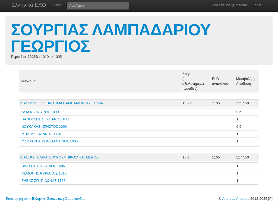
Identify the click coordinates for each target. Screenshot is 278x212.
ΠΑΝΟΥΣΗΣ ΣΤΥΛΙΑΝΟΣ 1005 (45, 119)
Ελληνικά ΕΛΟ (28, 5)
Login (256, 5)
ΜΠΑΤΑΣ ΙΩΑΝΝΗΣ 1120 (41, 134)
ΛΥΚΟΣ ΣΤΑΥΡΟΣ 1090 (40, 112)
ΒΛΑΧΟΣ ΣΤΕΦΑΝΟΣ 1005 (43, 166)
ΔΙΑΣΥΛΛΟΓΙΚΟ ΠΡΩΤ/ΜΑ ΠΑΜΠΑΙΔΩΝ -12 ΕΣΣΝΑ (61, 103)
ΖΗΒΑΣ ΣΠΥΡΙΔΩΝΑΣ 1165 (43, 181)
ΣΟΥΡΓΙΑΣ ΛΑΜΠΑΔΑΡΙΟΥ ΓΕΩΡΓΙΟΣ (111, 38)
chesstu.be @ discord (230, 5)
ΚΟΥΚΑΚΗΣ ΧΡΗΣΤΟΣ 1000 (44, 126)
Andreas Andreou (235, 199)
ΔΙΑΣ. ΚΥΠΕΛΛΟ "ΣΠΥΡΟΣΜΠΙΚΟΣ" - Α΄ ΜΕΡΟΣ (59, 157)
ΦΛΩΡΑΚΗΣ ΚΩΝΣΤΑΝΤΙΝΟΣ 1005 (49, 141)
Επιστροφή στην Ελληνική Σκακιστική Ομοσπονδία (44, 199)
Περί (57, 5)
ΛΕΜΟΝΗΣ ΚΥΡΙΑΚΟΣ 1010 (44, 173)
